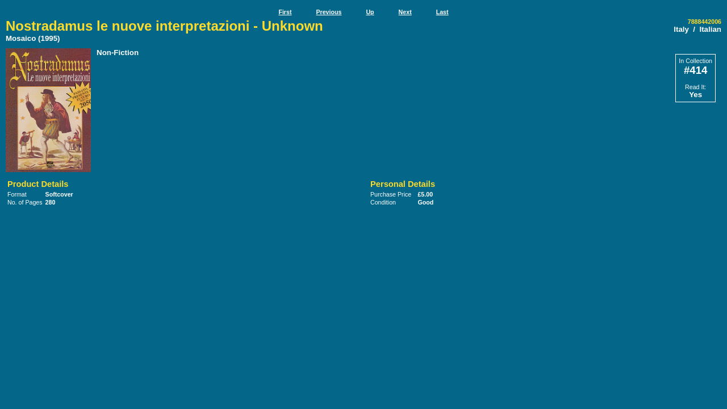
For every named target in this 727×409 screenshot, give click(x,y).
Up (370, 12)
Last (442, 12)
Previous (328, 12)
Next (405, 12)
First (284, 12)
